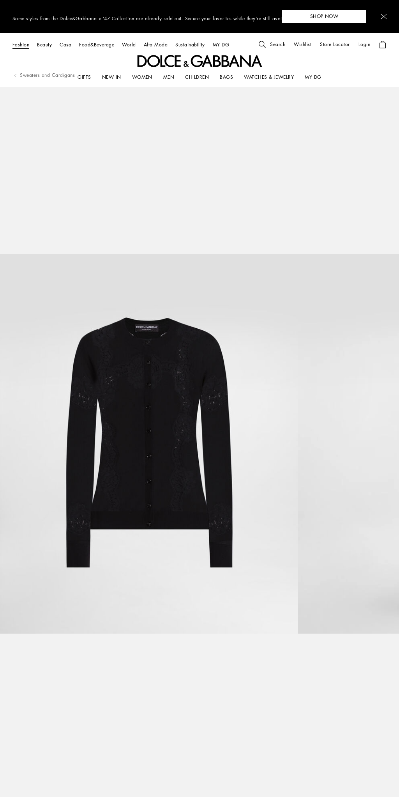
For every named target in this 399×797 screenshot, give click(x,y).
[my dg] (313, 77)
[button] (383, 17)
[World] (129, 44)
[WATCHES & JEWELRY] (269, 77)
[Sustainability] (190, 44)
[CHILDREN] (197, 77)
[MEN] (168, 77)
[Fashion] (20, 44)
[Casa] (65, 44)
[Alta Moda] (156, 44)
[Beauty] (44, 44)
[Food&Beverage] (96, 44)
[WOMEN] (142, 77)
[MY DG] (221, 44)
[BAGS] (226, 77)
